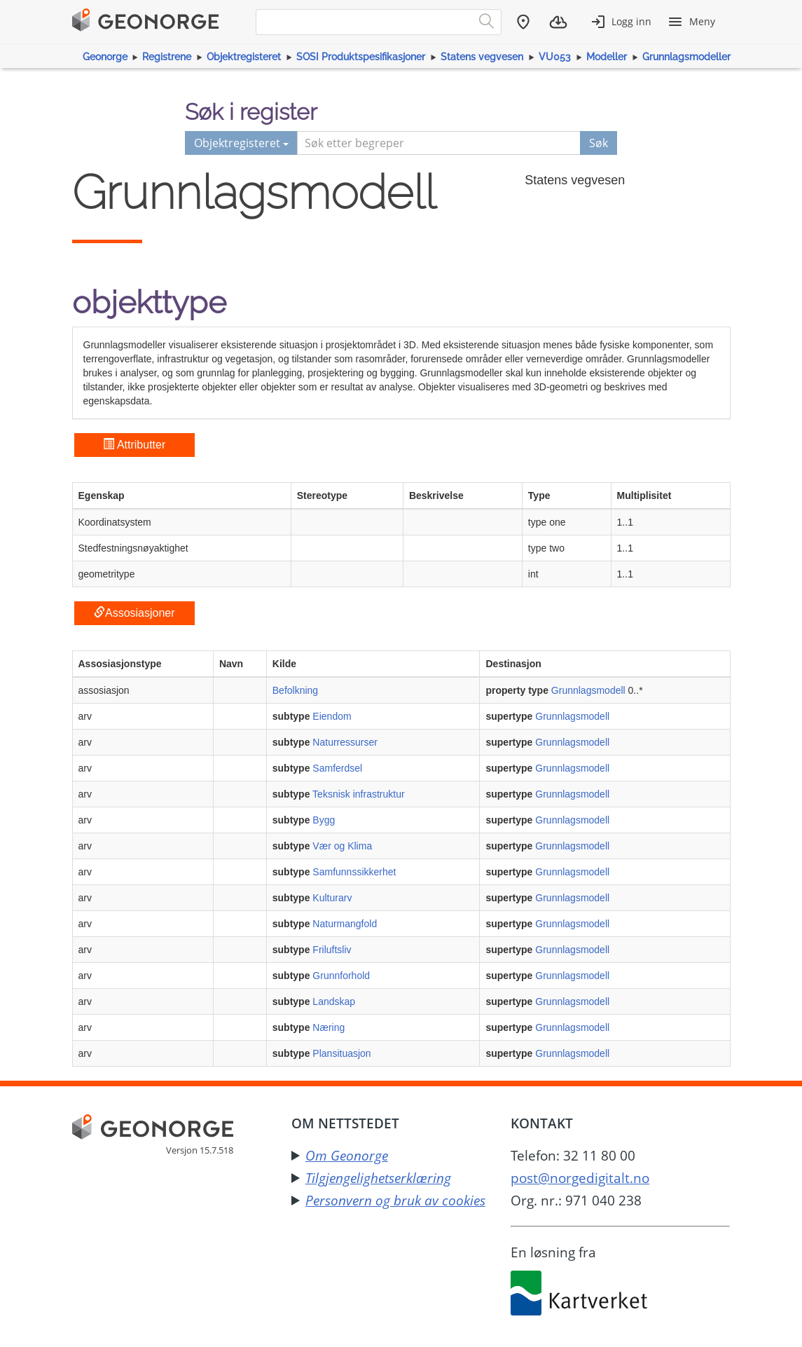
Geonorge (105, 56)
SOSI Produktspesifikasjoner (360, 56)
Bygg (323, 820)
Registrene (166, 56)
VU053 (555, 56)
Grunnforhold (341, 975)
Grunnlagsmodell (588, 690)
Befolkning (295, 690)
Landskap (333, 1001)
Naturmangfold (344, 923)
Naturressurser (345, 742)
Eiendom (331, 716)
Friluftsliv (331, 949)
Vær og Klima (342, 846)
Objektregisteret (244, 56)
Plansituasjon (341, 1053)
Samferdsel (337, 768)
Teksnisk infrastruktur (358, 794)
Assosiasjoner (134, 613)
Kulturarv (332, 897)
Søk (598, 143)
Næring (328, 1027)
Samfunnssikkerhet (354, 871)
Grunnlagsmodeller (686, 56)
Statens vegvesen (482, 56)
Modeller (606, 56)
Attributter (134, 445)
